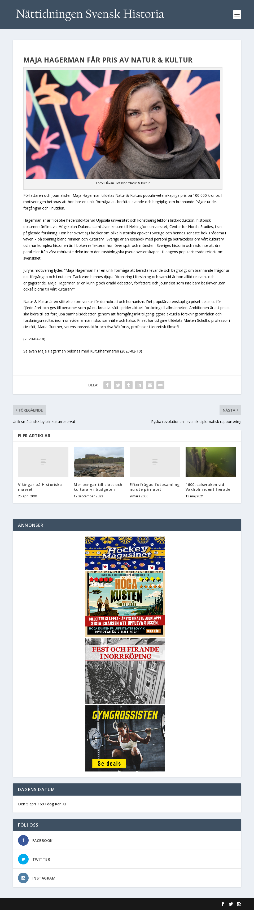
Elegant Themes (49, 904)
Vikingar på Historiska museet (40, 487)
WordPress (99, 904)
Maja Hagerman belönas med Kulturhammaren (78, 351)
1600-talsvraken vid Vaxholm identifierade (208, 487)
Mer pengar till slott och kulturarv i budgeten (98, 487)
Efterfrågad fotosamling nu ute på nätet (155, 487)
